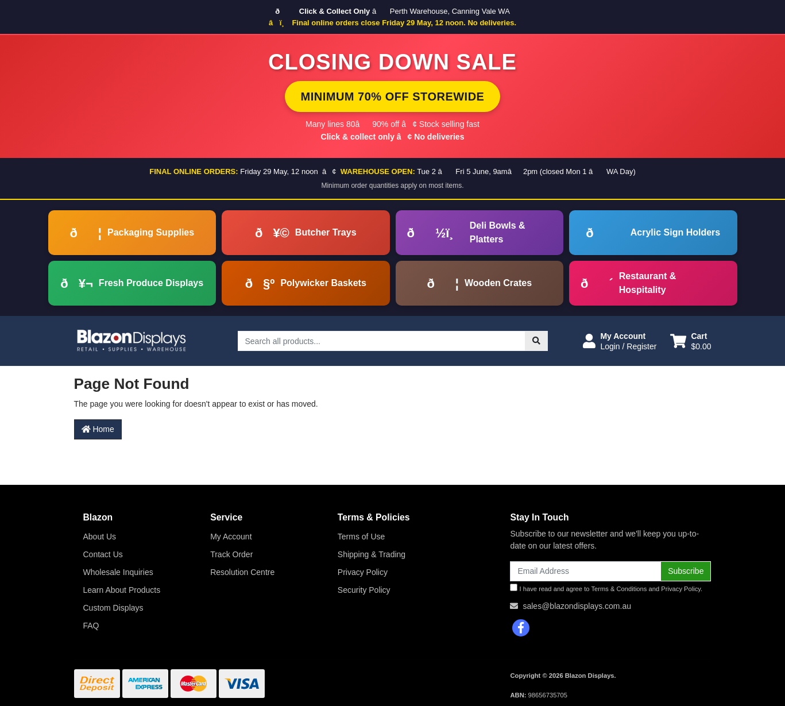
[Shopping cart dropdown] (690, 341)
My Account (231, 536)
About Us (100, 536)
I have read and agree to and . (606, 588)
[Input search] (381, 341)
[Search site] (536, 341)
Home (98, 429)
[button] (619, 341)
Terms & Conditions (619, 588)
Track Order (231, 554)
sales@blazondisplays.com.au (577, 606)
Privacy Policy (363, 572)
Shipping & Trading (371, 554)
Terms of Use (361, 536)
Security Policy (364, 590)
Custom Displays (113, 607)
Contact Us (103, 554)
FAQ (91, 625)
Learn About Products (122, 590)
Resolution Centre (242, 572)
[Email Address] (585, 571)
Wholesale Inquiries (118, 572)
